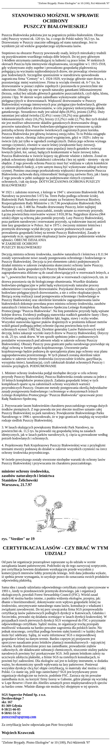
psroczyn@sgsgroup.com (19, 716)
